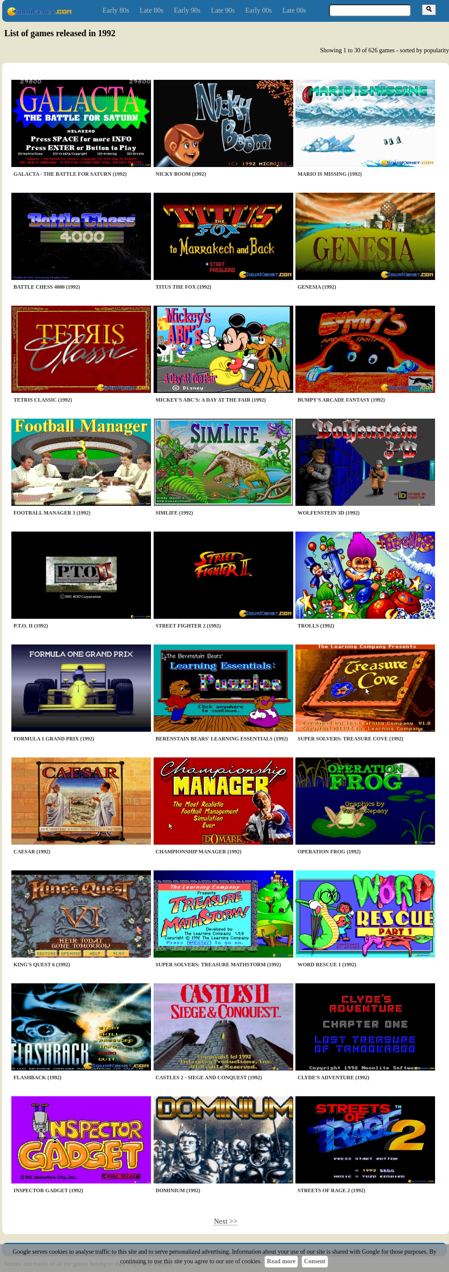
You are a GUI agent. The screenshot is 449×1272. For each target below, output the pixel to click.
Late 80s (152, 10)
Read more (281, 1261)
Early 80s (116, 10)
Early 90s (187, 10)
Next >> (225, 1221)
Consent (315, 1261)
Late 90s (223, 10)
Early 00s (258, 10)
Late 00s (294, 10)
